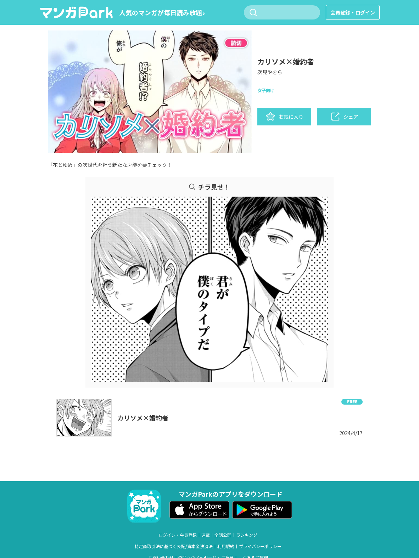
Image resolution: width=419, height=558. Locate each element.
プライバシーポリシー (260, 546)
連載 (205, 535)
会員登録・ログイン (352, 12)
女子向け (265, 90)
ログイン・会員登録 (177, 535)
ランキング (246, 535)
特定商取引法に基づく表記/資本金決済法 (173, 546)
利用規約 (225, 546)
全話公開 (222, 535)
